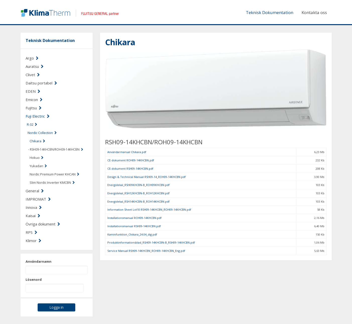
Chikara (37, 141)
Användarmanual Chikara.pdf (126, 152)
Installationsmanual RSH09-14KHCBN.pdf (134, 226)
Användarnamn (38, 261)
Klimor (33, 240)
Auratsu (35, 66)
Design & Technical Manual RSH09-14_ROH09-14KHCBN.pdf (146, 177)
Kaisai (33, 215)
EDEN (33, 91)
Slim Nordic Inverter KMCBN (52, 182)
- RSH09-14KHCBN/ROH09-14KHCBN (55, 149)
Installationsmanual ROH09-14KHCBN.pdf (134, 218)
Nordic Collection (42, 132)
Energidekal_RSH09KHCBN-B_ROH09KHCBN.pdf (138, 185)
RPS (31, 232)
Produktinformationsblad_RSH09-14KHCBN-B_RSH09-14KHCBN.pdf (151, 242)
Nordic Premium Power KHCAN (54, 174)
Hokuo (36, 157)
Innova (34, 207)
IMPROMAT (38, 199)
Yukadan (38, 166)
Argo (32, 58)
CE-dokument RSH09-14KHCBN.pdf (130, 168)
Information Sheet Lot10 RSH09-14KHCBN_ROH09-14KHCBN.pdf (149, 209)
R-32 (32, 124)
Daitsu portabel (41, 82)
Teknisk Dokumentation (269, 12)
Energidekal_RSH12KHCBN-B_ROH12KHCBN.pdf (138, 193)
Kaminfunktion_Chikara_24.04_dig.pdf (132, 234)
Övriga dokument (43, 223)
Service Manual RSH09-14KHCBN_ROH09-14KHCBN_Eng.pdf (146, 251)
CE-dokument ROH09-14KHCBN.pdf (130, 160)
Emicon (34, 99)
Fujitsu (34, 107)
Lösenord (34, 279)
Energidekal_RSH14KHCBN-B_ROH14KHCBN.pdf (138, 201)
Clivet (33, 74)
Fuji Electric (38, 116)
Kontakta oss (314, 12)
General (35, 190)
